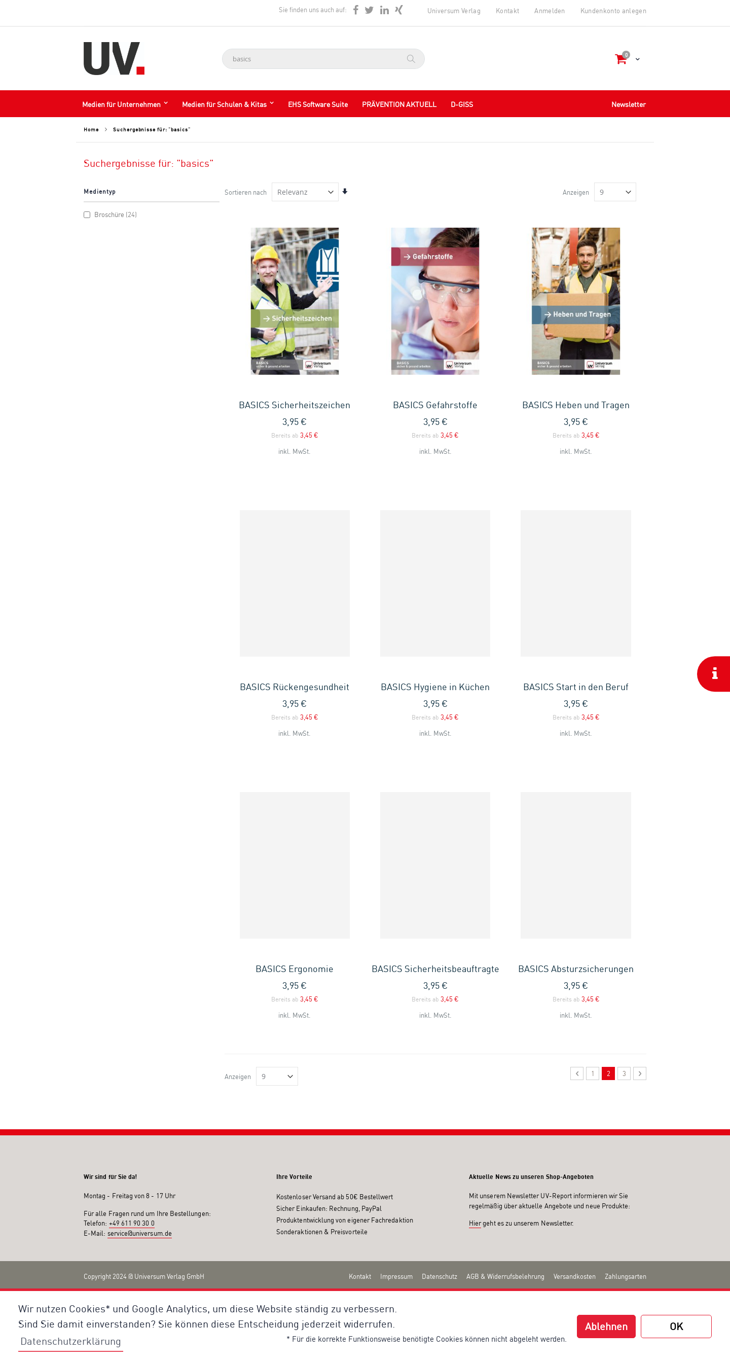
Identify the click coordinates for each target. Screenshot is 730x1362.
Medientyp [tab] (100, 191)
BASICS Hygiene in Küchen (435, 686)
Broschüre (111, 214)
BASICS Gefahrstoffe (435, 404)
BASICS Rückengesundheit (294, 686)
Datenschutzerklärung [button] (70, 1341)
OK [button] (676, 1326)
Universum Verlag (454, 11)
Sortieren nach (246, 192)
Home (91, 129)
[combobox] (323, 59)
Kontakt (507, 11)
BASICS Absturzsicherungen (576, 968)
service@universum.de (139, 1233)
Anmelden (549, 11)
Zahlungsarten (625, 1276)
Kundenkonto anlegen (613, 11)
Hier (475, 1223)
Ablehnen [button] (606, 1326)
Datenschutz (439, 1276)
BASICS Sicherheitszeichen (294, 404)
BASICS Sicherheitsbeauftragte (435, 968)
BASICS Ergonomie (295, 968)
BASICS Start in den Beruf (576, 686)
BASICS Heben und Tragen (576, 404)
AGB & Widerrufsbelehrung (505, 1276)
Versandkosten (575, 1276)
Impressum (396, 1276)
